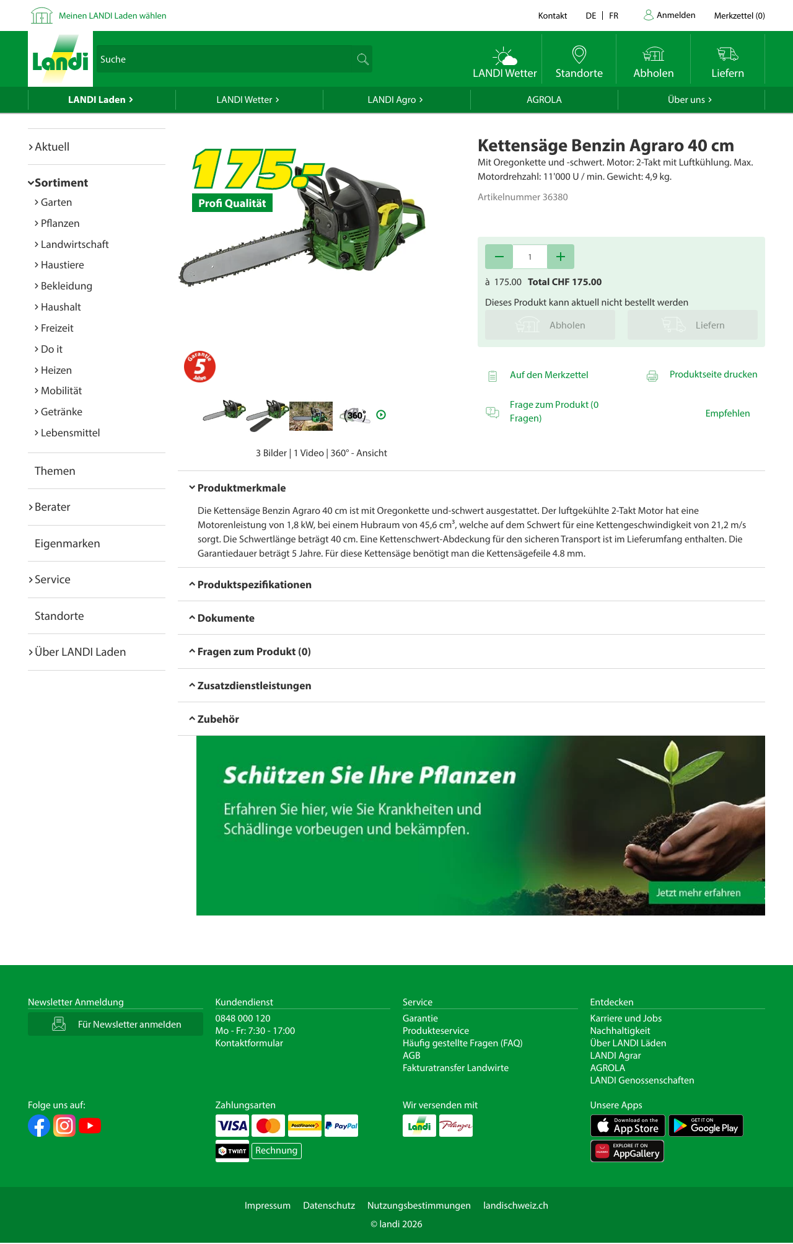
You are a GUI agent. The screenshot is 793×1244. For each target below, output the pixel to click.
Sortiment (61, 182)
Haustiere (62, 264)
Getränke (61, 411)
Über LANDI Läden (628, 1043)
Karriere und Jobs (626, 1018)
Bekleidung (66, 285)
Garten (56, 202)
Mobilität (61, 390)
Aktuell (52, 146)
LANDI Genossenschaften (642, 1080)
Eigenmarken (67, 543)
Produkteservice (436, 1031)
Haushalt (61, 306)
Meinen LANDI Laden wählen (113, 15)
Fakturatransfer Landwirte (456, 1068)
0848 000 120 (243, 1018)
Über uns (686, 100)
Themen (55, 470)
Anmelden (676, 14)
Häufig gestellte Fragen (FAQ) (463, 1043)
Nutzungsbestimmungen (419, 1205)
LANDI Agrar (615, 1055)
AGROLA (544, 100)
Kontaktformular (250, 1043)
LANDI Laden (97, 100)
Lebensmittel (70, 432)
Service (53, 578)
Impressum (268, 1205)
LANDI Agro (391, 100)
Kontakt (552, 15)
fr (613, 15)
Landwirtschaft (75, 244)
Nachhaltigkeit (620, 1031)
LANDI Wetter (245, 100)
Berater (53, 506)
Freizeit (57, 327)
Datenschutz (329, 1205)
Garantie (420, 1018)
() (739, 15)
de (591, 15)
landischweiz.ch (515, 1205)
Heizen (56, 370)
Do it (52, 349)
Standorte (59, 615)
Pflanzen (60, 223)
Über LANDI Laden (80, 651)
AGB (412, 1055)
